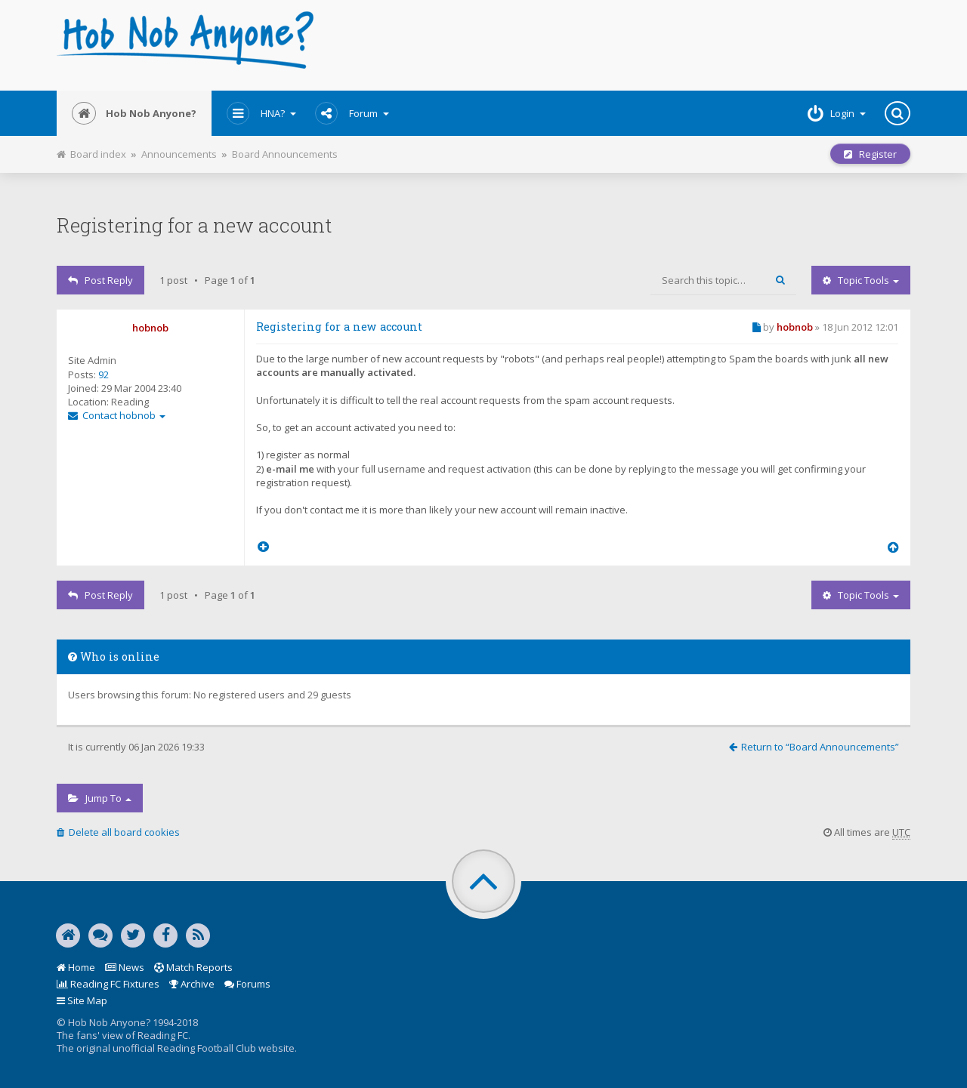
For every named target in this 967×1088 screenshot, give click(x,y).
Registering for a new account (194, 225)
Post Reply (100, 280)
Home (76, 967)
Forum (352, 113)
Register (870, 154)
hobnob (150, 327)
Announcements (179, 154)
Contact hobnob (116, 415)
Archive (192, 984)
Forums (247, 984)
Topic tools (861, 280)
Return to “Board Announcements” (814, 747)
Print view (346, 150)
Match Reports (193, 967)
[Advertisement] (628, 45)
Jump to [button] (99, 798)
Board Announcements (285, 154)
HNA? (261, 113)
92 (103, 374)
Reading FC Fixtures (108, 984)
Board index (91, 154)
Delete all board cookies (118, 832)
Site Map (82, 1000)
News (124, 967)
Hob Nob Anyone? (134, 113)
